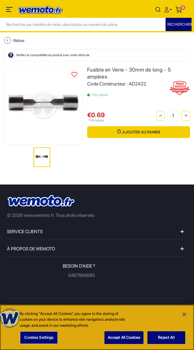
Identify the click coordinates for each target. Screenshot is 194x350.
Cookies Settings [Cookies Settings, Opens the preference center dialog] (38, 338)
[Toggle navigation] (10, 10)
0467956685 (81, 275)
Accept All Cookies (124, 338)
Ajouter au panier (138, 131)
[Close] (184, 314)
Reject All (166, 338)
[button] (168, 9)
